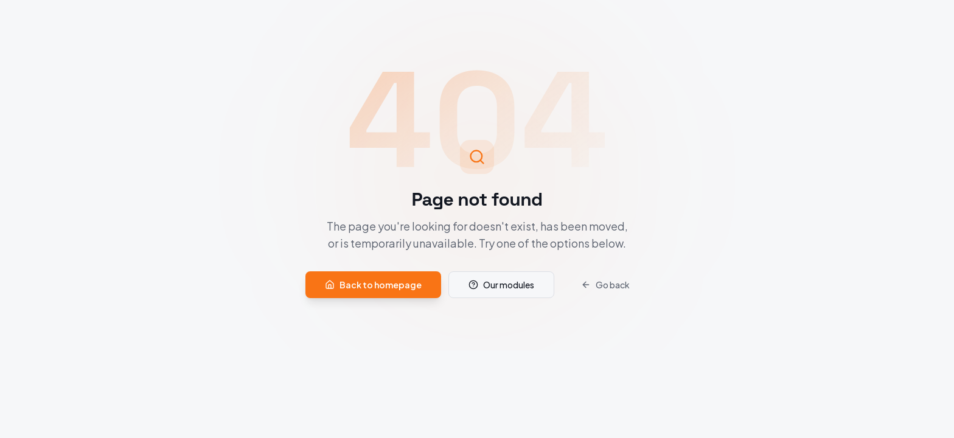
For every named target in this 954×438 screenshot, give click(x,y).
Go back (605, 284)
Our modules (501, 284)
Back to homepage (373, 284)
